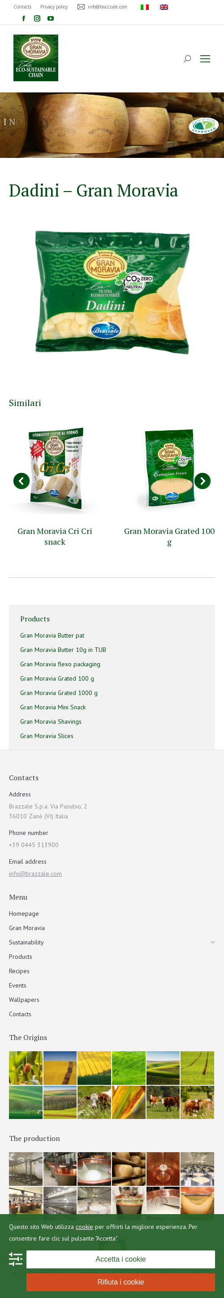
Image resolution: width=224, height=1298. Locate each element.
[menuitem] (145, 7)
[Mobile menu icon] (205, 58)
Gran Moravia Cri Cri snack (54, 536)
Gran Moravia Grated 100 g (169, 536)
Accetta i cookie (121, 1259)
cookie (84, 1227)
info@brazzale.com (35, 874)
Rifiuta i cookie (121, 1282)
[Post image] (55, 468)
